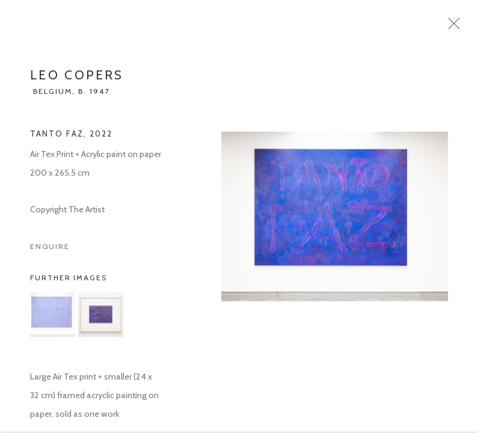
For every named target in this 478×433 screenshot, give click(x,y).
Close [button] (454, 27)
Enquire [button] (50, 249)
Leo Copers (77, 78)
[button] (52, 317)
